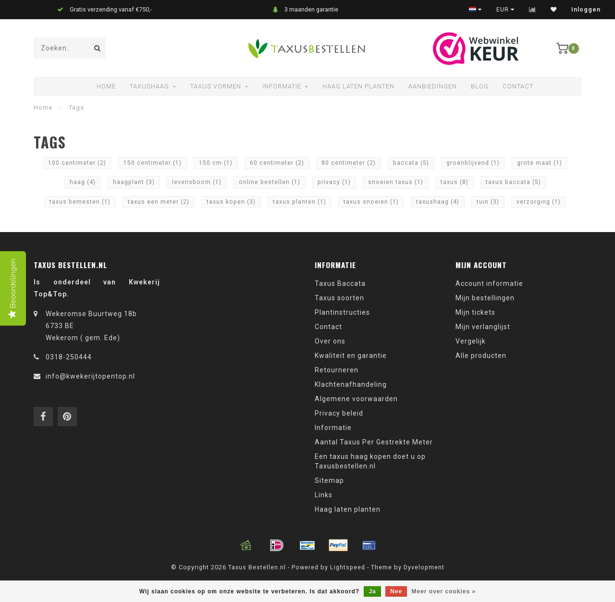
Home (106, 86)
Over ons (330, 341)
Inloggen (586, 9)
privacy (334, 182)
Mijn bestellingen (485, 298)
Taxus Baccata (340, 283)
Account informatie (489, 283)
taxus (454, 182)
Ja (372, 591)
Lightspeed (347, 567)
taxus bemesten (80, 201)
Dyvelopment (424, 567)
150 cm (216, 163)
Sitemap (329, 480)
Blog (480, 86)
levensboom (196, 182)
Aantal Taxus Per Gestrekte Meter (374, 442)
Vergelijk (470, 341)
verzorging (539, 201)
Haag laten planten (358, 86)
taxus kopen (231, 201)
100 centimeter (77, 163)
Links (323, 495)
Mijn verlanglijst (482, 327)
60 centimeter (277, 163)
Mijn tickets (475, 312)
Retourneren (336, 370)
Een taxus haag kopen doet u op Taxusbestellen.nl (370, 461)
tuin (488, 201)
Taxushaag (149, 86)
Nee (396, 591)
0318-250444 (69, 357)
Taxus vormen (215, 86)
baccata (411, 163)
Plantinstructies (342, 312)
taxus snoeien (371, 201)
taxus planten (299, 201)
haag (83, 182)
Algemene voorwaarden (356, 399)
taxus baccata (513, 182)
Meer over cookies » (444, 591)
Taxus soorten (339, 298)
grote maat (539, 163)
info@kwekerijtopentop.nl (90, 376)
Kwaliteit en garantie (351, 355)
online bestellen (269, 182)
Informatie (281, 86)
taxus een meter (158, 201)
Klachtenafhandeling (351, 384)
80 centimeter (348, 163)
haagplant (134, 182)
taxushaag (437, 201)
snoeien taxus (395, 182)
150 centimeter (152, 163)
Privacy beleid (339, 413)
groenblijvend (473, 163)
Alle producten (480, 355)
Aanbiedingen (432, 86)
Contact (518, 86)
